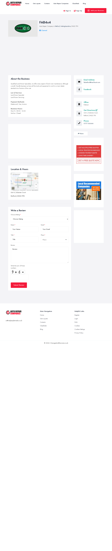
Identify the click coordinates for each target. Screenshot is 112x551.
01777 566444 (88, 123)
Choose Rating (15, 215)
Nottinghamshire (66, 26)
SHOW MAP (24, 181)
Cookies (77, 326)
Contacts (47, 3)
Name (12, 225)
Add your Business (95, 10)
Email (42, 225)
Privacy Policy (79, 333)
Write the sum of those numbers (18, 267)
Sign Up (78, 11)
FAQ (76, 322)
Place (42, 235)
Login (76, 319)
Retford (57, 26)
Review (13, 245)
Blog (84, 3)
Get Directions (90, 110)
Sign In (67, 11)
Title (12, 235)
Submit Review (19, 285)
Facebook (87, 89)
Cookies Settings (80, 329)
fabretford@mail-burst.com (92, 82)
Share (80, 134)
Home (27, 3)
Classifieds (75, 3)
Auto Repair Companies (61, 3)
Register (77, 315)
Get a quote (36, 3)
